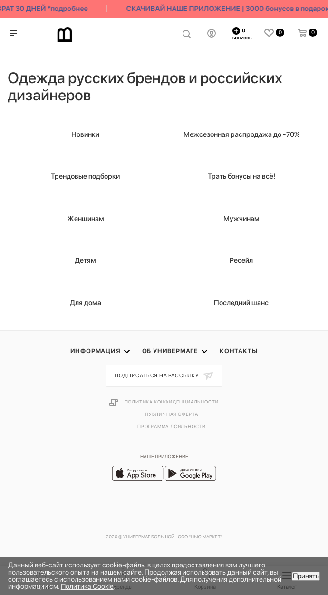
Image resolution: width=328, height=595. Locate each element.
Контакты (239, 351)
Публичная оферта (171, 414)
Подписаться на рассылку (157, 376)
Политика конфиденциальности (172, 401)
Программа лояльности (171, 426)
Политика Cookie (87, 586)
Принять (306, 576)
